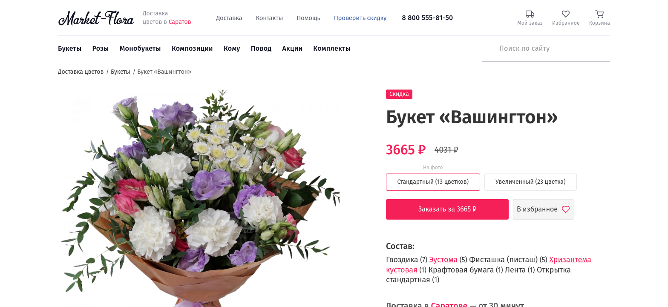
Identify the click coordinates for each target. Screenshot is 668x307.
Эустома (443, 259)
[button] (355, 104)
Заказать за (453, 209)
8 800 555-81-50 (427, 18)
